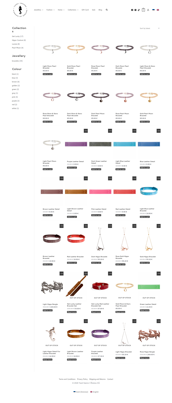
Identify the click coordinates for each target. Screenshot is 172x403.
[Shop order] (149, 28)
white (14, 108)
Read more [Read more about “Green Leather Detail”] (145, 315)
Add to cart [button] (48, 75)
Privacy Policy (82, 384)
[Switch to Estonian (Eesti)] (80, 397)
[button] (42, 10)
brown (14, 82)
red (13, 104)
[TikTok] (139, 10)
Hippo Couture (17, 40)
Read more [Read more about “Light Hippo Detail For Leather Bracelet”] (48, 365)
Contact (110, 384)
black (14, 74)
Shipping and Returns (97, 384)
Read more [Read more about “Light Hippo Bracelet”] (120, 363)
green (14, 89)
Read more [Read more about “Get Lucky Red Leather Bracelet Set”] (96, 317)
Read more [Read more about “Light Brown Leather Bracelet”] (72, 365)
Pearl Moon (16, 48)
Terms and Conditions (67, 384)
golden (14, 85)
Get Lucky (16, 36)
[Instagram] (135, 10)
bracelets (15, 61)
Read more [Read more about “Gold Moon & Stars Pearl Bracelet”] (120, 316)
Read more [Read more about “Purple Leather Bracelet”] (96, 365)
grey (13, 93)
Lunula (14, 44)
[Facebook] (132, 10)
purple (14, 101)
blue (13, 78)
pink (13, 97)
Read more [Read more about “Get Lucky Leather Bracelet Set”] (72, 317)
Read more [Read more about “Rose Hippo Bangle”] (145, 363)
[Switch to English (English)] (94, 397)
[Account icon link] (148, 10)
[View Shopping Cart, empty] (143, 10)
